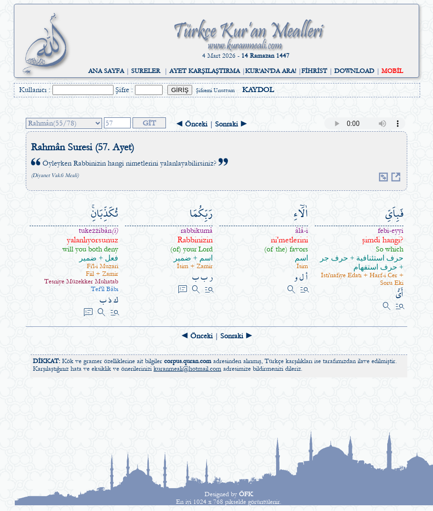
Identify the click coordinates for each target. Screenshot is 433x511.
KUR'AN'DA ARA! (270, 71)
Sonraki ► (231, 124)
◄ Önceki (191, 124)
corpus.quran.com (187, 361)
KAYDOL (258, 89)
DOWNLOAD (354, 71)
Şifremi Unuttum (215, 90)
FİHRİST (314, 71)
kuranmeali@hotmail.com (187, 369)
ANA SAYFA (106, 71)
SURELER (145, 71)
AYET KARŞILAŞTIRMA (204, 71)
